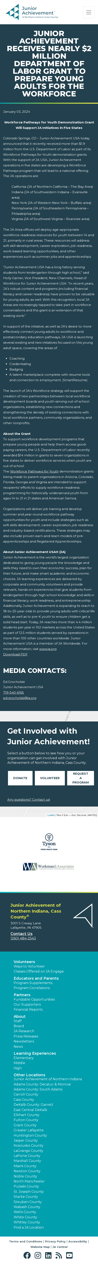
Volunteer (50, 778)
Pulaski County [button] (26, 1186)
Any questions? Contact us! (28, 800)
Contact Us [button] (21, 934)
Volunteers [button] (24, 962)
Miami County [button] (25, 1166)
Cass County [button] (24, 1100)
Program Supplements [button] (33, 983)
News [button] (18, 1047)
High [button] (18, 1068)
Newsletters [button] (24, 1041)
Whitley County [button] (27, 1222)
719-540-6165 (13, 692)
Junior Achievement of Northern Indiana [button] (48, 1079)
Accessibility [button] (77, 1241)
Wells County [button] (25, 1212)
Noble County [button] (25, 1176)
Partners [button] (22, 995)
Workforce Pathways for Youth (34, 471)
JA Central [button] (60, 1246)
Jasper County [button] (26, 1140)
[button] (28, 1255)
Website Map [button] (40, 1246)
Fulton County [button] (26, 1120)
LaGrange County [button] (28, 1151)
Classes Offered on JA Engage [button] (39, 971)
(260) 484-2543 (23, 938)
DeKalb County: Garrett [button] (33, 1105)
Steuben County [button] (28, 1202)
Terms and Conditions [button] (25, 1241)
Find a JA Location (29, 1227)
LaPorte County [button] (27, 1156)
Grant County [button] (25, 1125)
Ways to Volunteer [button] (29, 966)
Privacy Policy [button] (55, 1241)
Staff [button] (18, 1021)
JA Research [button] (24, 1031)
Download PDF (15, 654)
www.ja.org (47, 649)
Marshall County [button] (27, 1161)
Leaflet (50, 815)
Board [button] (19, 1026)
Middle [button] (19, 1063)
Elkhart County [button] (26, 1115)
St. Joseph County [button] (29, 1192)
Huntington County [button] (30, 1135)
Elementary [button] (24, 1058)
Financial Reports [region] (28, 1009)
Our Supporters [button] (27, 1004)
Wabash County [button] (27, 1207)
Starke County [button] (26, 1197)
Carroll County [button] (26, 1094)
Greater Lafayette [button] (29, 1130)
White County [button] (25, 1217)
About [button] (20, 1016)
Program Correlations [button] (32, 988)
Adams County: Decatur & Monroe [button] (42, 1084)
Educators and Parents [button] (36, 978)
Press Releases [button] (26, 1036)
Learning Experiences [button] (35, 1053)
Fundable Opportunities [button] (34, 999)
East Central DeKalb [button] (30, 1110)
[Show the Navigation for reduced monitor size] (89, 12)
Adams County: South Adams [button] (38, 1089)
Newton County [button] (27, 1171)
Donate (20, 778)
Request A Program (80, 778)
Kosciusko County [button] (28, 1145)
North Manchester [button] (29, 1181)
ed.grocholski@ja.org (19, 698)
